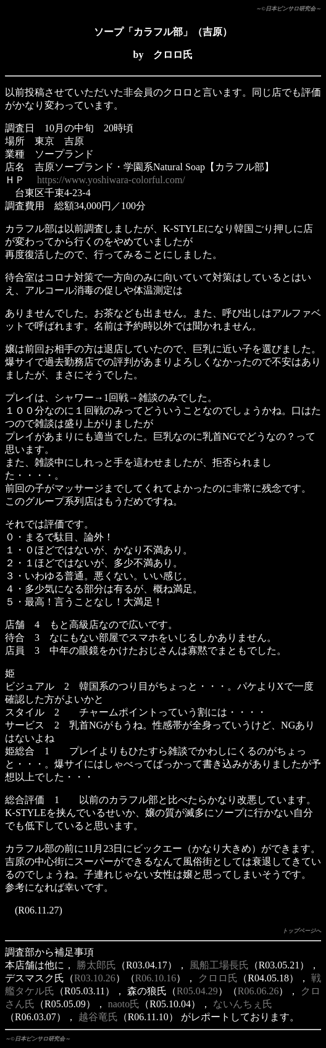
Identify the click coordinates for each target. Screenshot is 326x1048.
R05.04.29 (197, 991)
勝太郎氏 (96, 965)
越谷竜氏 (98, 1017)
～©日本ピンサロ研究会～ (288, 9)
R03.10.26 (94, 978)
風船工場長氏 (219, 965)
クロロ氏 (218, 978)
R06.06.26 (258, 991)
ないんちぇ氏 (242, 1004)
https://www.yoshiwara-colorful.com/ (111, 180)
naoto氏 (124, 1004)
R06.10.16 (156, 978)
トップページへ (301, 931)
